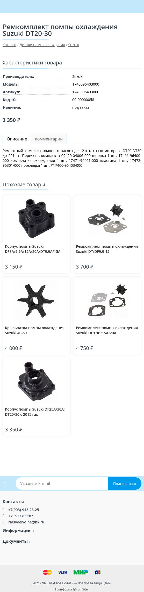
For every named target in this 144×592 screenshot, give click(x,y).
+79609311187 (20, 515)
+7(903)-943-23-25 (23, 509)
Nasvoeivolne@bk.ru (26, 522)
